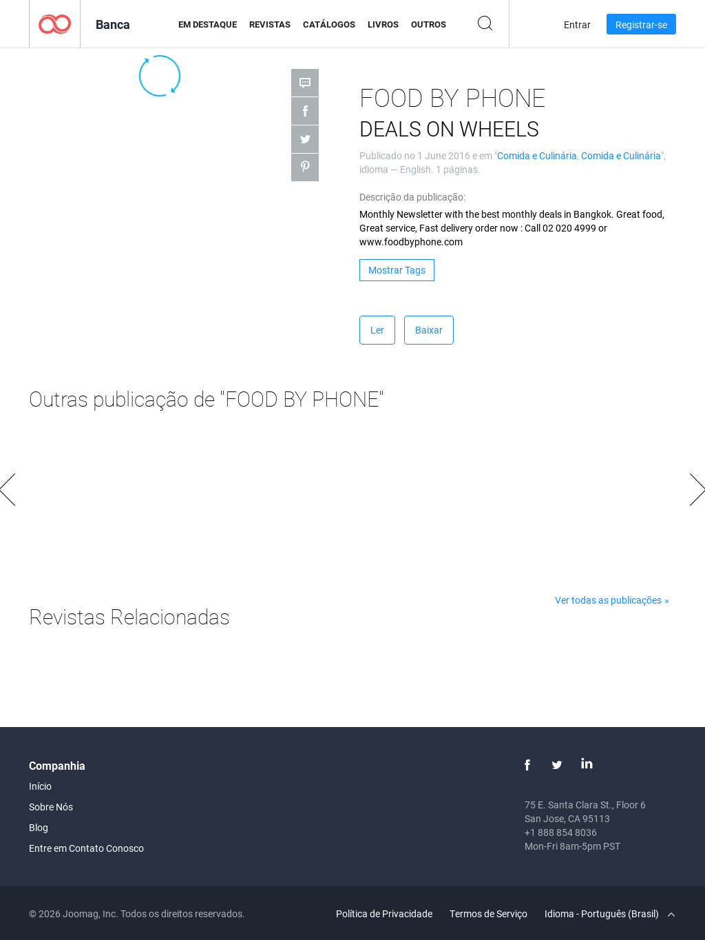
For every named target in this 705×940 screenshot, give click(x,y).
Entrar (577, 24)
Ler (377, 329)
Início (40, 786)
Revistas (270, 24)
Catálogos (329, 24)
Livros (383, 24)
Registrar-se (641, 24)
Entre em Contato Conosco (86, 848)
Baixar (429, 329)
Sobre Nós (51, 806)
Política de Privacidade (384, 913)
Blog (38, 827)
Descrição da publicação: (412, 196)
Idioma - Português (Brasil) (610, 913)
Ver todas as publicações (608, 599)
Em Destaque (207, 24)
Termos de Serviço (488, 913)
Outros (428, 24)
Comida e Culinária (537, 155)
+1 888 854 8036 (561, 832)
